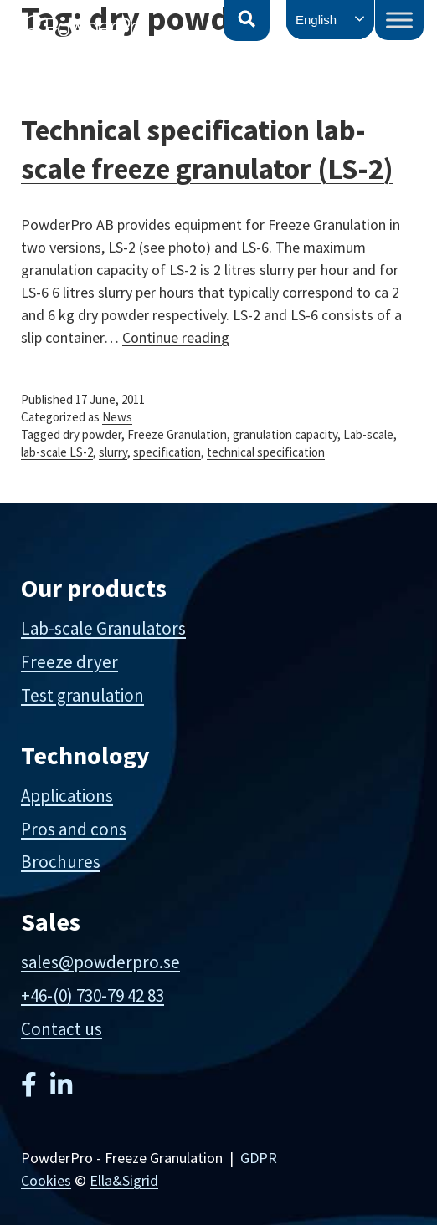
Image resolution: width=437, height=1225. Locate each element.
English (316, 20)
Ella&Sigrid (124, 1180)
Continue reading (175, 337)
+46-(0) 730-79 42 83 (92, 995)
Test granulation (82, 695)
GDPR (258, 1157)
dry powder (92, 434)
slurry (113, 452)
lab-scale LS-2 (57, 452)
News (117, 417)
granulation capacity (285, 434)
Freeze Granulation (177, 434)
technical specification (266, 452)
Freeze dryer (69, 662)
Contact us (61, 1029)
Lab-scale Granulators (103, 628)
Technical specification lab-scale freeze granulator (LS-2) (207, 149)
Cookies (46, 1180)
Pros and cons (73, 829)
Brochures (60, 861)
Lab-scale (368, 434)
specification (167, 452)
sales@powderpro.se (100, 962)
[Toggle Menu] (399, 20)
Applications (67, 795)
